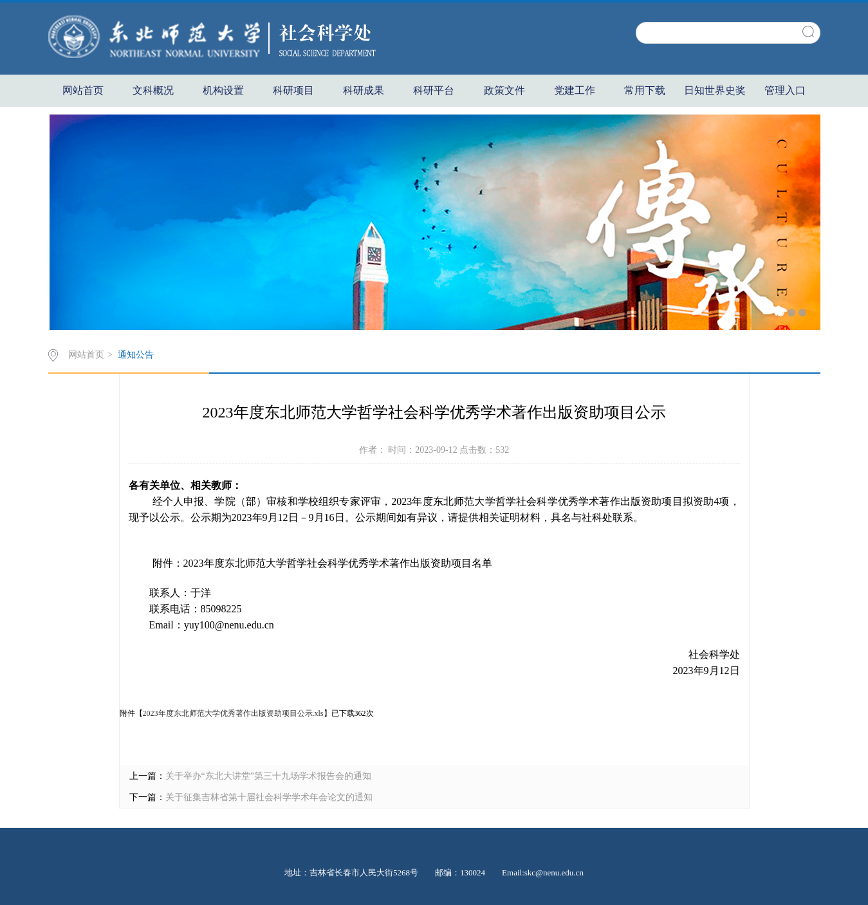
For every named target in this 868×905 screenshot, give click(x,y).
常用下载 (644, 90)
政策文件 (504, 90)
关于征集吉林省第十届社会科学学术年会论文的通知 (269, 797)
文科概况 (153, 90)
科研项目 (293, 90)
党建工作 (574, 90)
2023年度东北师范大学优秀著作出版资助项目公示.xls (233, 713)
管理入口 (785, 90)
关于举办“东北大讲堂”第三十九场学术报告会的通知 (268, 776)
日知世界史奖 (715, 90)
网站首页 (83, 90)
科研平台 (433, 90)
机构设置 (223, 90)
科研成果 (363, 90)
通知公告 (136, 355)
